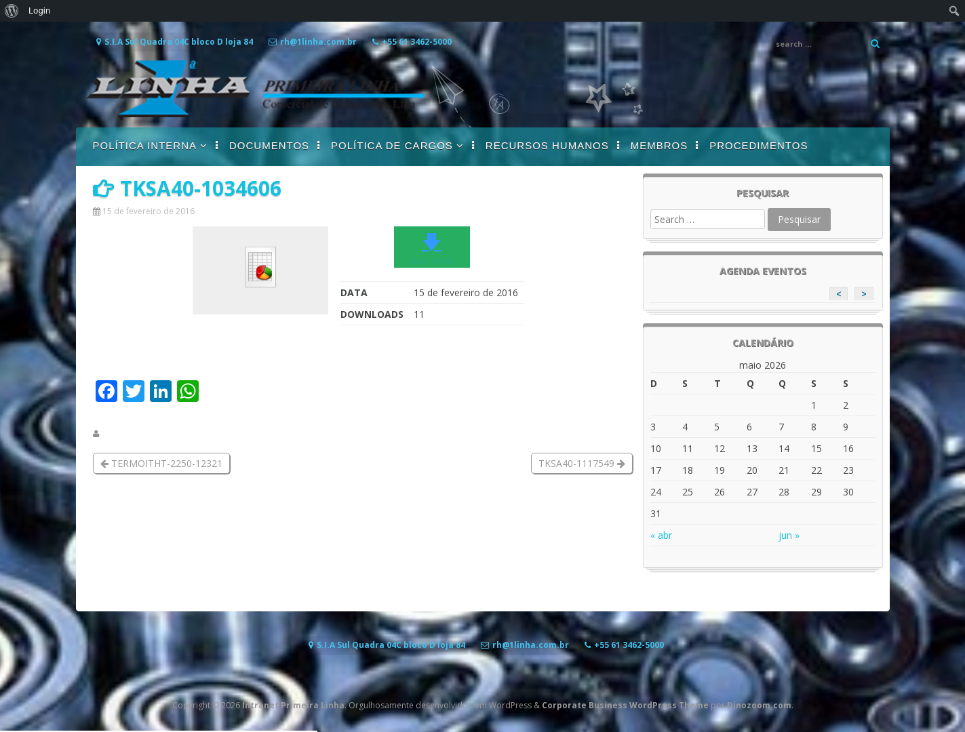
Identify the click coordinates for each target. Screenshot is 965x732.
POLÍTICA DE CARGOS (392, 145)
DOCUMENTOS (269, 145)
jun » (789, 535)
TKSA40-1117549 (581, 463)
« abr (661, 535)
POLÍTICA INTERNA (145, 145)
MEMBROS (659, 145)
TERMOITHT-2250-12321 (161, 463)
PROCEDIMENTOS (758, 145)
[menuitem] (12, 11)
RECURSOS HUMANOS (547, 145)
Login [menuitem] (39, 10)
